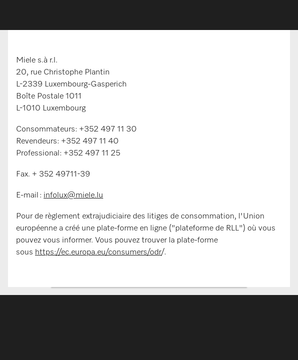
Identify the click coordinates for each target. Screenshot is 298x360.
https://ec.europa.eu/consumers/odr (98, 252)
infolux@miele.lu (73, 196)
